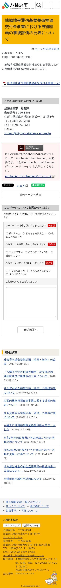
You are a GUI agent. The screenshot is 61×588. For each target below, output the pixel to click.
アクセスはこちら (12, 537)
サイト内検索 (38, 5)
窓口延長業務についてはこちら (32, 569)
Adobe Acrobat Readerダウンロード (30, 176)
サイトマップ (12, 525)
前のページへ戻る (30, 194)
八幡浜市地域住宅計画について (23, 478)
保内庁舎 (8, 540)
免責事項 (11, 510)
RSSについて (29, 510)
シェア (22, 185)
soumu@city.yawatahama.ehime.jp (27, 133)
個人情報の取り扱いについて (23, 502)
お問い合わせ (31, 525)
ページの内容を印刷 (45, 49)
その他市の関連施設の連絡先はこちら (23, 555)
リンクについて (15, 506)
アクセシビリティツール (47, 5)
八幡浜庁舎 (9, 530)
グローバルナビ (55, 5)
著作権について (39, 506)
